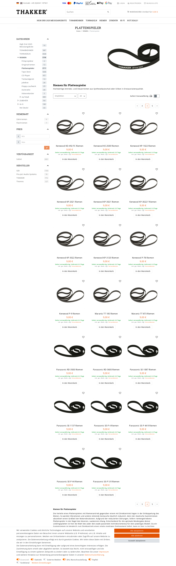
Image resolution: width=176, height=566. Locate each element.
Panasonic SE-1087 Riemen (143, 369)
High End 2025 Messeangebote (52, 20)
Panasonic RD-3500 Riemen (69, 369)
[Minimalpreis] (35, 136)
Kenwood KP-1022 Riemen (143, 146)
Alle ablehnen (137, 535)
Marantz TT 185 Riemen (106, 314)
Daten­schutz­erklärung (94, 555)
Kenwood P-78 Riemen (143, 258)
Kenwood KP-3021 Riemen (106, 202)
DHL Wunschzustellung (77, 560)
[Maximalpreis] (35, 142)
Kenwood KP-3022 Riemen (69, 258)
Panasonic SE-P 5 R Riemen (106, 481)
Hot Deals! (132, 20)
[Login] (121, 3)
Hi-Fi (122, 20)
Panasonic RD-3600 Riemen (106, 369)
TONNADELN (91, 20)
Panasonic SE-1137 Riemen (70, 426)
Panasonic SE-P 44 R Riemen (143, 426)
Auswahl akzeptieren (136, 540)
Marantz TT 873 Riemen (143, 314)
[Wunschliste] (150, 3)
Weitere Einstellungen (41, 563)
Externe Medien (54, 560)
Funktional (25, 563)
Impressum (104, 552)
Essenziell (24, 560)
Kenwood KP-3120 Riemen (106, 258)
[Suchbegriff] (88, 11)
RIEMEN (103, 20)
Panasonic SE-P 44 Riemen (69, 481)
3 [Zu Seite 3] (142, 106)
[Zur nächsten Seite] (157, 106)
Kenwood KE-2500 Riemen (106, 146)
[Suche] (108, 12)
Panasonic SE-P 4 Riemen (106, 426)
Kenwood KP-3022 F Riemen (142, 202)
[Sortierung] (65, 96)
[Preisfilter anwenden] (47, 148)
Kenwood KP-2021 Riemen (69, 202)
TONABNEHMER (76, 20)
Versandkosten (76, 154)
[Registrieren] (134, 3)
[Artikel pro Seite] (82, 96)
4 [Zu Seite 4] (147, 106)
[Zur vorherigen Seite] (137, 106)
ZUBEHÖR (113, 20)
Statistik (38, 560)
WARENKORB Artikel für (142, 12)
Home (78, 31)
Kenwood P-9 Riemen (69, 314)
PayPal (95, 560)
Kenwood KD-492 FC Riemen (69, 146)
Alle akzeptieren (136, 531)
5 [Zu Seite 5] (152, 106)
